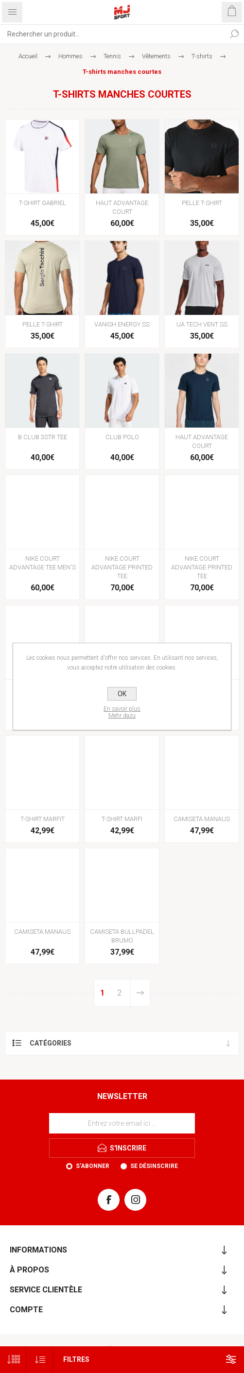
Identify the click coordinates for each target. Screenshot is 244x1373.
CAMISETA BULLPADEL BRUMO (122, 936)
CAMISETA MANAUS (202, 819)
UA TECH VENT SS (201, 324)
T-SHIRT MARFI (122, 819)
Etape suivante (140, 992)
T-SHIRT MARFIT (42, 819)
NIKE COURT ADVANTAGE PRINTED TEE (122, 567)
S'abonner (92, 1166)
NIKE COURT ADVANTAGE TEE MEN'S (42, 563)
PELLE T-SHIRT (202, 202)
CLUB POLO (122, 437)
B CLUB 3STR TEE (42, 437)
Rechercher (234, 34)
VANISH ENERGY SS (122, 324)
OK (122, 694)
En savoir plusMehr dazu (122, 712)
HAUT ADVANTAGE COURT (122, 207)
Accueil (27, 56)
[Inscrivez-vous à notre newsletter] (122, 1123)
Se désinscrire (154, 1166)
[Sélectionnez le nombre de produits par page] (13, 1359)
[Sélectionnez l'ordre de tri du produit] (40, 1359)
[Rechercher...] (112, 34)
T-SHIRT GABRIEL (42, 202)
